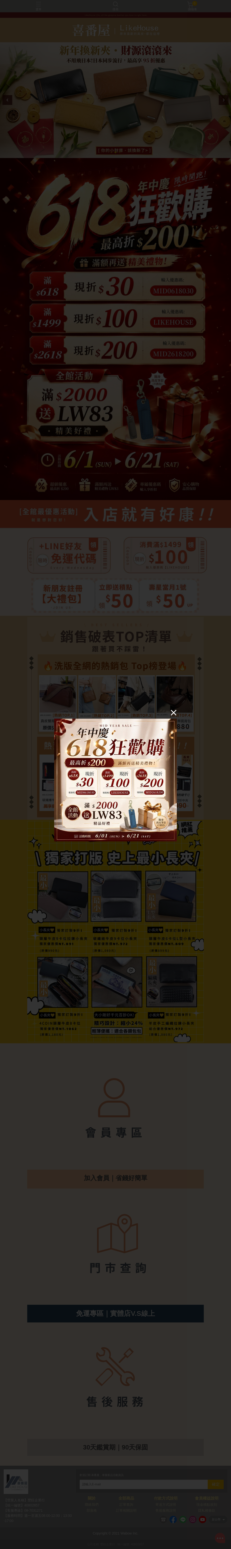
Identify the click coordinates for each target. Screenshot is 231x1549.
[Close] (174, 712)
